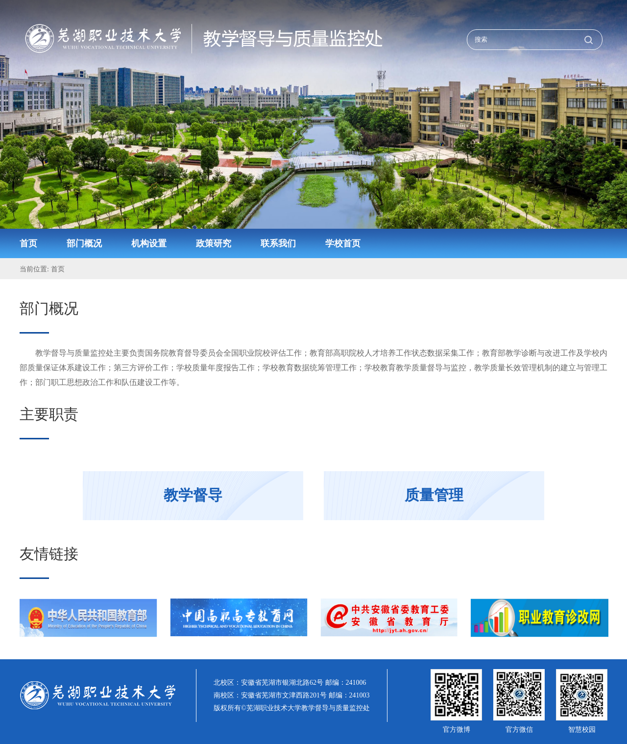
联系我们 (278, 243)
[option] (313, 122)
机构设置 (149, 243)
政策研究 (213, 243)
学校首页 (343, 243)
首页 (28, 243)
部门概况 (84, 243)
